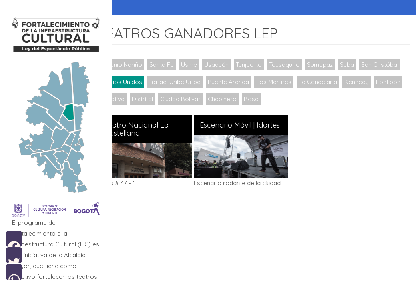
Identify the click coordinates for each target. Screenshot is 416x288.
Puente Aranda (277, 82)
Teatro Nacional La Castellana (141, 129)
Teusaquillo (289, 64)
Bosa (319, 99)
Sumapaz (325, 64)
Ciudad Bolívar (248, 99)
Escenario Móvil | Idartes (244, 125)
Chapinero (290, 99)
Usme (194, 64)
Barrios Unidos (170, 82)
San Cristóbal (124, 82)
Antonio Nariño (126, 64)
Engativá (181, 99)
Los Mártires (323, 82)
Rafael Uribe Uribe (224, 82)
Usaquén (221, 64)
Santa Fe (166, 64)
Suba (352, 64)
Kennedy (117, 99)
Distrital (210, 99)
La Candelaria (367, 82)
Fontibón (149, 99)
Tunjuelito (254, 64)
